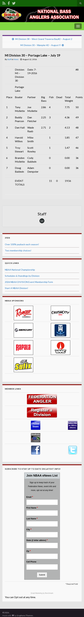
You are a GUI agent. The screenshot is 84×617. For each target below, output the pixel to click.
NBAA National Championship (20, 269)
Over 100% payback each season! (22, 244)
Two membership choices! (18, 250)
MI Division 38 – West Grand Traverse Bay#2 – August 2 (43, 39)
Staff (9, 59)
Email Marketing (37, 593)
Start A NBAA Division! (16, 288)
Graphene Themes (25, 615)
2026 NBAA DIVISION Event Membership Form (29, 282)
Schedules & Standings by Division (22, 275)
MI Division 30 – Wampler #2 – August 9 (40, 45)
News (16, 59)
